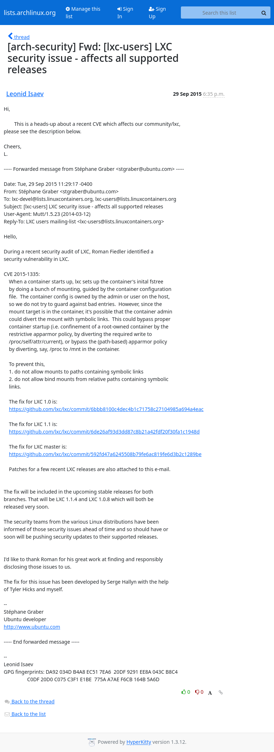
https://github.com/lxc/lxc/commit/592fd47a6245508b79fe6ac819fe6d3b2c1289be (105, 454)
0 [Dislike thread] (199, 691)
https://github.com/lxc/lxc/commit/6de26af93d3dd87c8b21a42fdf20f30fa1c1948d (104, 431)
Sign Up (157, 12)
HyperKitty (138, 742)
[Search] (264, 12)
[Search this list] (219, 12)
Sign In (125, 12)
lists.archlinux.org (30, 12)
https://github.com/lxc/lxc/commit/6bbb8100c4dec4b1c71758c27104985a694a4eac (106, 409)
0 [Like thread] (186, 691)
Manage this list (83, 12)
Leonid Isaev (25, 93)
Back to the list (25, 714)
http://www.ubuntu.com (32, 626)
